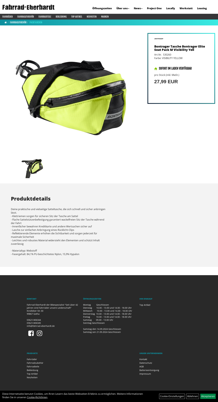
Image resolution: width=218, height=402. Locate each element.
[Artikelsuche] (212, 8)
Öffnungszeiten (102, 8)
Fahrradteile (44, 16)
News (138, 8)
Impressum (145, 373)
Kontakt (143, 359)
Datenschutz (145, 362)
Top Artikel (76, 16)
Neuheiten (92, 16)
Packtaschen (36, 22)
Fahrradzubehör (25, 16)
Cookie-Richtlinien (37, 397)
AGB (141, 366)
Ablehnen (192, 396)
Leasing (202, 8)
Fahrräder (7, 16)
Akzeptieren (208, 396)
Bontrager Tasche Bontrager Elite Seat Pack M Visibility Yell (179, 48)
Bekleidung (61, 16)
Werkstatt (186, 8)
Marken (105, 16)
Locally (170, 8)
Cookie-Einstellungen (172, 396)
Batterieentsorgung (149, 370)
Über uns (122, 8)
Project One (154, 8)
